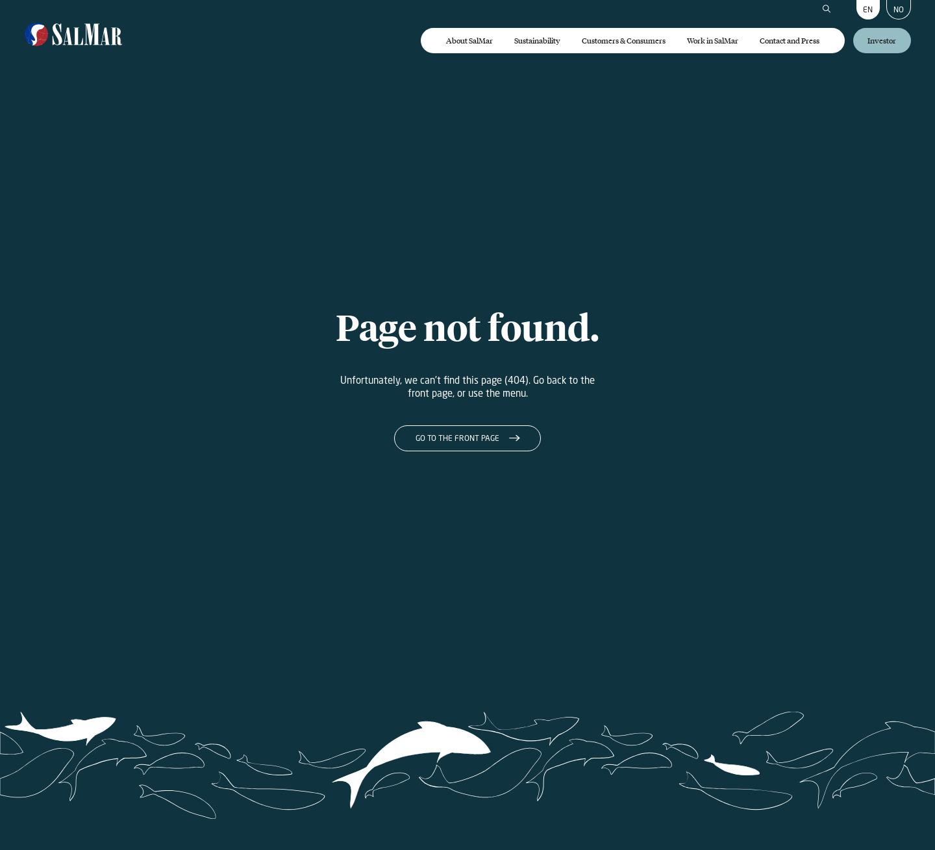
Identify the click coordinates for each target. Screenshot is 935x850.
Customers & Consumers (624, 40)
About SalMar (469, 40)
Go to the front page (457, 438)
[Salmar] (74, 35)
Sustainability (537, 40)
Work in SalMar (712, 40)
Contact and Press (789, 40)
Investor (881, 40)
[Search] (826, 9)
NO (898, 9)
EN (868, 9)
